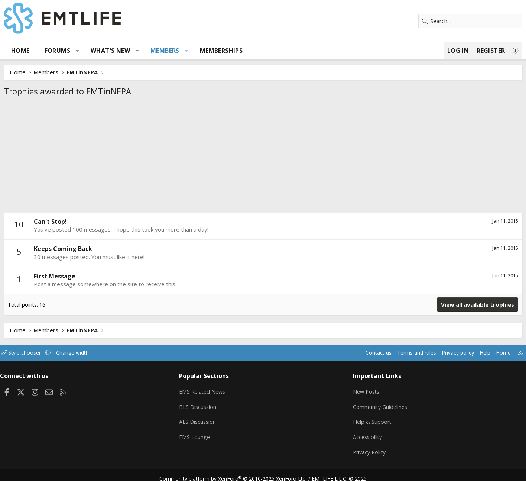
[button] (101, 50)
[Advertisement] (263, 156)
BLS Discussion (208, 404)
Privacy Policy (361, 447)
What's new (133, 50)
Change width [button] (105, 352)
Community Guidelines (372, 404)
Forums (81, 50)
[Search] (447, 21)
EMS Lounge (205, 433)
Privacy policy (425, 352)
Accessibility (359, 433)
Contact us (340, 352)
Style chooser (52, 352)
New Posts (358, 389)
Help (454, 352)
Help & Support (363, 418)
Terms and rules (381, 352)
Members (188, 50)
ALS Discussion (208, 418)
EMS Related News (213, 389)
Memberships (244, 50)
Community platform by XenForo (238, 472)
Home (44, 50)
